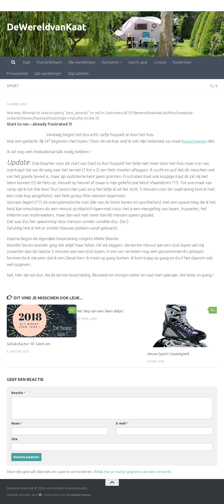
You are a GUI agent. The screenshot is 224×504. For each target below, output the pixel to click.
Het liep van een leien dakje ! (100, 311)
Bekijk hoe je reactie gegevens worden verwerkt (132, 472)
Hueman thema (80, 494)
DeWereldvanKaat (46, 27)
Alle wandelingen (62, 6)
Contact (140, 6)
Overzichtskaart (29, 6)
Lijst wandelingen (47, 73)
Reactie (18, 393)
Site (14, 439)
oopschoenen (195, 141)
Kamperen (90, 6)
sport (13, 86)
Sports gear (118, 6)
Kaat (6, 6)
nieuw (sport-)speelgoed (168, 353)
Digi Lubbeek (78, 73)
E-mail (122, 423)
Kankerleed (162, 6)
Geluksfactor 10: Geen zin (29, 343)
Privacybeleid (188, 6)
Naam (16, 423)
